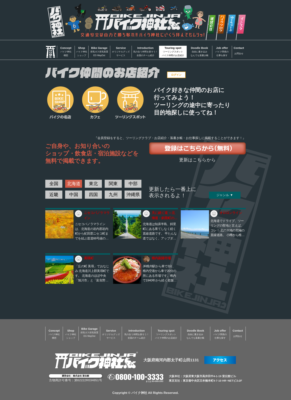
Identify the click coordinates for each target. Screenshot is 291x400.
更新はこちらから (197, 159)
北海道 (73, 183)
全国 (53, 183)
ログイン (176, 74)
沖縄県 (133, 194)
